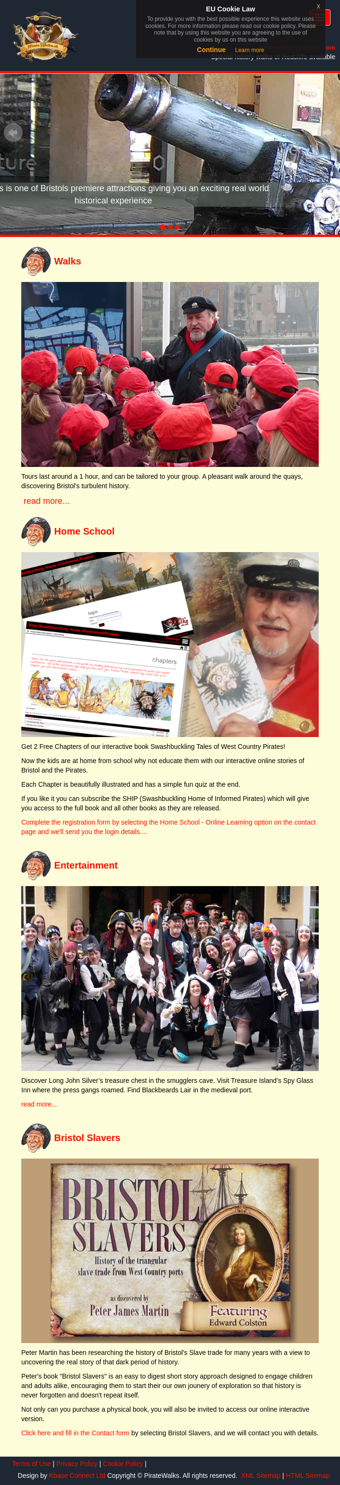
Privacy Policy (75, 1463)
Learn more (249, 50)
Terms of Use (30, 1463)
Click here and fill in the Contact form (75, 1433)
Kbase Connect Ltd (78, 1475)
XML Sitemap (259, 1475)
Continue (211, 49)
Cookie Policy (122, 1463)
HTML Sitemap (307, 1475)
